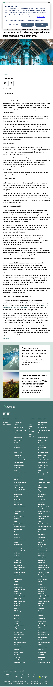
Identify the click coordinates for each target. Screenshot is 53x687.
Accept (27, 24)
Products (16, 584)
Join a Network (18, 524)
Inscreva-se (9, 93)
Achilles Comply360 (20, 430)
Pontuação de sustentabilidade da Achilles (19, 567)
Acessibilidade (18, 427)
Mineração (17, 534)
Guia (30, 429)
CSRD (15, 470)
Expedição (17, 499)
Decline (41, 24)
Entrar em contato (20, 482)
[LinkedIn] (8, 414)
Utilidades (17, 660)
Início (15, 521)
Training (16, 649)
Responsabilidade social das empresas (19, 603)
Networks (17, 537)
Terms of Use (18, 647)
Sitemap (16, 615)
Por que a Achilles (19, 572)
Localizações (18, 529)
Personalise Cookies (13, 24)
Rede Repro (17, 598)
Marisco (16, 532)
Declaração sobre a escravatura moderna (20, 475)
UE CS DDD (17, 657)
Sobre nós (17, 618)
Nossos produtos (19, 540)
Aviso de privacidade (19, 675)
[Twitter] (4, 414)
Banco (15, 450)
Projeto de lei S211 (20, 596)
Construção (17, 455)
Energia (16, 479)
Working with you (19, 662)
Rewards (16, 608)
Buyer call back (18, 452)
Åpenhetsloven (18, 437)
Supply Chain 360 (19, 635)
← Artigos (5, 74)
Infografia (32, 431)
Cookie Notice (41, 17)
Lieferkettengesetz (20, 526)
